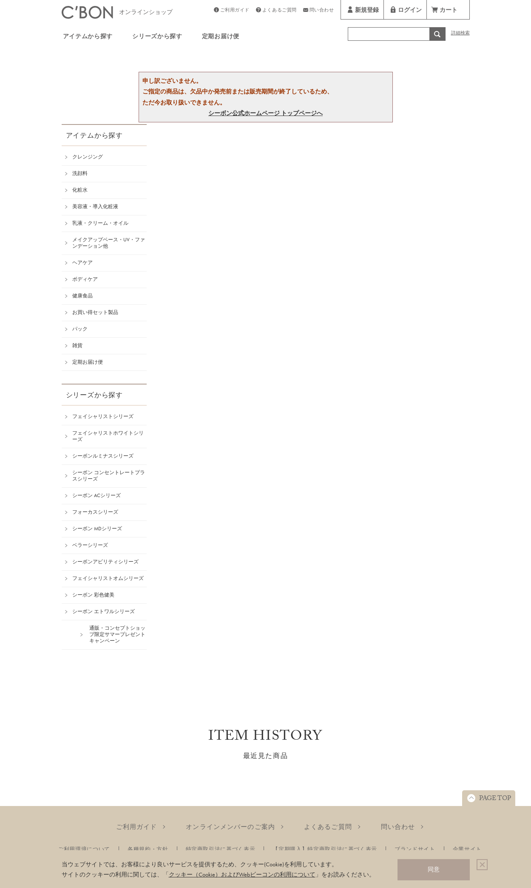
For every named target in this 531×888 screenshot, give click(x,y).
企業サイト (467, 849)
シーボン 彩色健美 (93, 594)
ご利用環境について (84, 849)
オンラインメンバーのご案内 (230, 827)
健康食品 (82, 295)
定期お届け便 (220, 37)
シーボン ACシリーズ (96, 495)
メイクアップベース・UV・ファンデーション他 (108, 242)
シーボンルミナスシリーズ (102, 455)
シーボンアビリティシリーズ (105, 561)
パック (80, 328)
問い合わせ (322, 11)
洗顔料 (80, 173)
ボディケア (85, 279)
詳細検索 (460, 34)
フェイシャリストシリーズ (102, 416)
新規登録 (367, 11)
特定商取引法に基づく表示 (221, 849)
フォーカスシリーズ (95, 512)
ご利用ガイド (235, 11)
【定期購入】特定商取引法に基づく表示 (325, 849)
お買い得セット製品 (95, 312)
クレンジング (87, 156)
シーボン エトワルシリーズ (103, 611)
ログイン (410, 11)
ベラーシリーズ (90, 545)
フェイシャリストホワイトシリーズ (108, 436)
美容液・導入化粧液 (95, 206)
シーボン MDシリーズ (97, 528)
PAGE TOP (495, 799)
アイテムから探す (88, 37)
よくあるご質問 (279, 11)
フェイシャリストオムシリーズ (108, 578)
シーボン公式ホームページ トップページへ (265, 113)
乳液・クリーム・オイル (100, 223)
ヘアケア (82, 262)
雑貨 (77, 345)
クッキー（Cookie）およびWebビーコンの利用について (242, 874)
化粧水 (80, 190)
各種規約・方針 (148, 849)
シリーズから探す (157, 37)
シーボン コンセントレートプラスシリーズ (108, 475)
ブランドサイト (415, 849)
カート (448, 11)
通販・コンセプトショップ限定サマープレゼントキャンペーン (117, 634)
